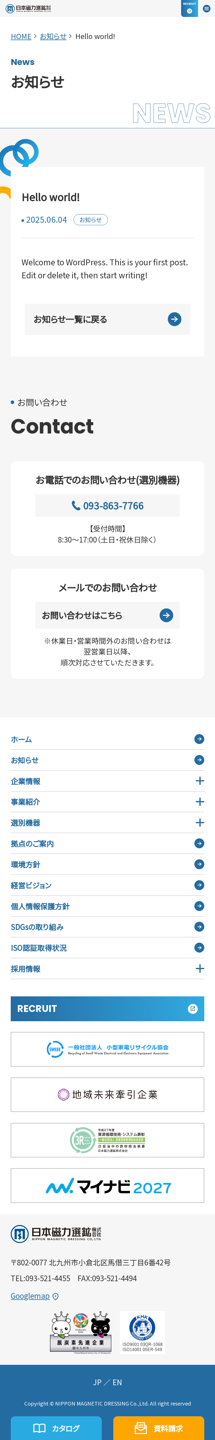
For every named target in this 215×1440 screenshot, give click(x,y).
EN (117, 1382)
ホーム (21, 739)
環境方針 (25, 864)
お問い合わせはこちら (107, 615)
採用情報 (25, 968)
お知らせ (53, 36)
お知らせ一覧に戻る (108, 319)
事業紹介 (25, 801)
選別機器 (25, 822)
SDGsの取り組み (37, 926)
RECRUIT (107, 1008)
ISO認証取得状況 (39, 947)
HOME (21, 36)
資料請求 (159, 1428)
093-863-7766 (107, 505)
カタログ (56, 1428)
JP (97, 1382)
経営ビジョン (31, 885)
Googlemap (35, 1296)
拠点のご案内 (32, 843)
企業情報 (25, 781)
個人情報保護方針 (40, 906)
